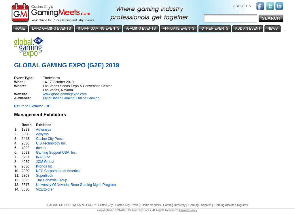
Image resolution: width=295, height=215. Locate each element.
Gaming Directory (174, 205)
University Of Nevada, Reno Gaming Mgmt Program (76, 185)
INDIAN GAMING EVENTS (98, 28)
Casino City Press (49, 139)
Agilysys (42, 134)
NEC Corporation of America (58, 171)
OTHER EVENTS (214, 28)
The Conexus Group (51, 180)
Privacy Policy (188, 210)
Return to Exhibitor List (31, 106)
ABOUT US (242, 6)
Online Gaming (87, 98)
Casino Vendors (150, 205)
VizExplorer (45, 189)
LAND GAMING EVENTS (51, 28)
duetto (41, 148)
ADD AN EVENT (247, 28)
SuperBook (44, 176)
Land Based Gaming (58, 98)
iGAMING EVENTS (141, 28)
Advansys (43, 130)
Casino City (105, 205)
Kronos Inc (44, 166)
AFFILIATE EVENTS (178, 28)
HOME (20, 28)
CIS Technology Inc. (51, 143)
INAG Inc (43, 157)
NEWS (272, 28)
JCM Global (45, 162)
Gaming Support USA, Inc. (56, 153)
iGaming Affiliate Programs (231, 205)
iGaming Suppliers (199, 205)
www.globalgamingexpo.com (65, 94)
